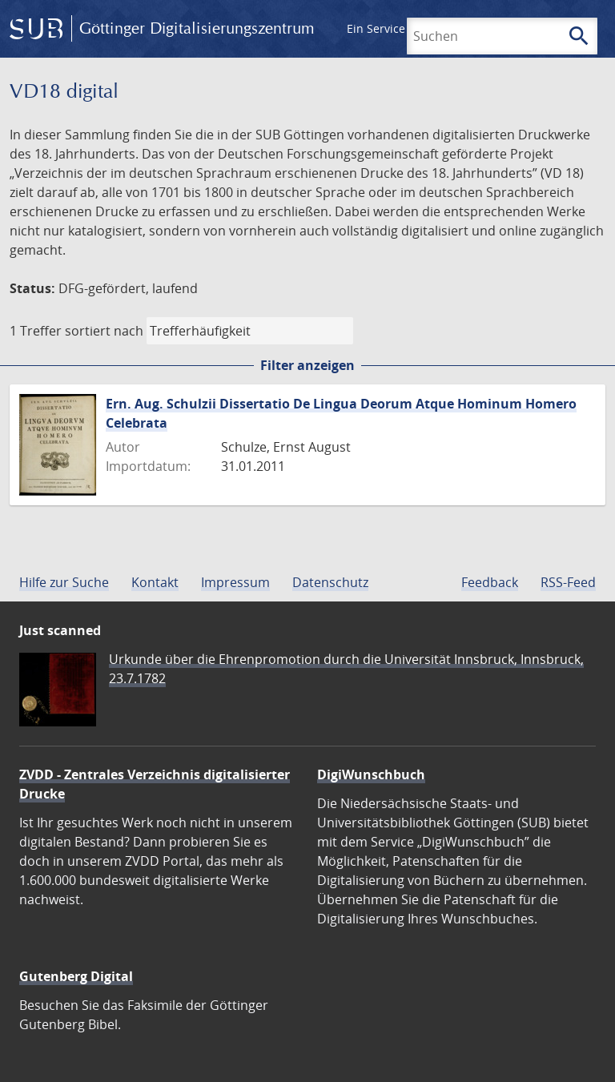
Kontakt (155, 582)
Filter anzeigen (307, 365)
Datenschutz (330, 582)
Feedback (489, 582)
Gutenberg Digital (76, 976)
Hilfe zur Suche (64, 582)
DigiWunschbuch (371, 774)
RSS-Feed (568, 582)
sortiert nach (104, 331)
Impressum (235, 582)
